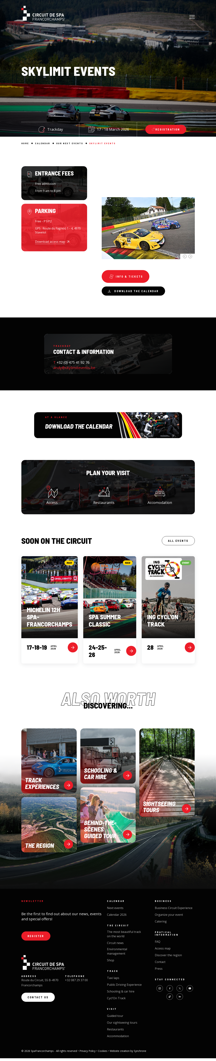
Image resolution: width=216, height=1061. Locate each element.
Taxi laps (113, 981)
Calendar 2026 (117, 917)
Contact (160, 965)
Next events (115, 911)
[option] (148, 212)
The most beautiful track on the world (124, 937)
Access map (163, 951)
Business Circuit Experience (173, 911)
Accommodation (118, 1039)
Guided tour (115, 1019)
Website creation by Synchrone (128, 1053)
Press (159, 971)
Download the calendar (135, 292)
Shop (110, 963)
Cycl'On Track (116, 1001)
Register (36, 939)
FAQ (157, 944)
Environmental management (117, 954)
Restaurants (103, 496)
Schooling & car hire (120, 994)
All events (177, 543)
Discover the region (168, 958)
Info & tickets (127, 277)
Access (52, 496)
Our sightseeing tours (122, 1025)
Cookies (103, 1053)
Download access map (50, 242)
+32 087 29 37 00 (76, 984)
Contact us (39, 1001)
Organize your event (169, 917)
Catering (161, 924)
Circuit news (115, 946)
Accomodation (160, 496)
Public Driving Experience (124, 987)
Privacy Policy (87, 1053)
